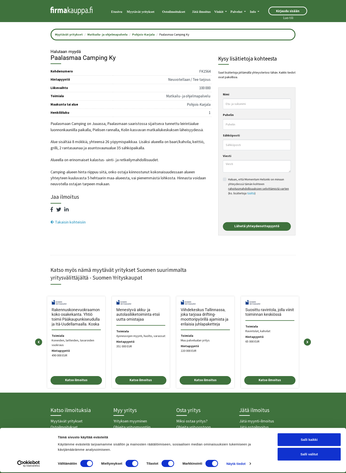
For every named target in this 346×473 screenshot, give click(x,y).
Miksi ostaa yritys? (191, 421)
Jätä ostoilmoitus (254, 426)
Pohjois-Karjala (143, 34)
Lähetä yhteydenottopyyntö (256, 226)
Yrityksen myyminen (130, 421)
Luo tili (288, 18)
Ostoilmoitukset (173, 11)
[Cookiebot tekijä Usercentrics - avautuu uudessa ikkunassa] (28, 464)
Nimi (226, 94)
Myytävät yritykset (140, 11)
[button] (38, 342)
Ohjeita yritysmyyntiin (131, 426)
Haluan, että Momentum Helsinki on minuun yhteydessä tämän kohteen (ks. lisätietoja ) (258, 186)
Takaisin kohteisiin (68, 222)
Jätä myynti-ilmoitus (256, 421)
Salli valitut (309, 455)
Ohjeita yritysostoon (193, 426)
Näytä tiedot (236, 464)
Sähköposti (231, 135)
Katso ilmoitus (76, 380)
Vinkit (219, 11)
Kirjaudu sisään (287, 11)
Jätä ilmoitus (201, 11)
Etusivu (116, 11)
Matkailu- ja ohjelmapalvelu (107, 34)
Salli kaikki (309, 440)
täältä (251, 193)
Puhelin (228, 115)
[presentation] (256, 209)
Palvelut (236, 11)
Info (253, 11)
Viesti (227, 156)
